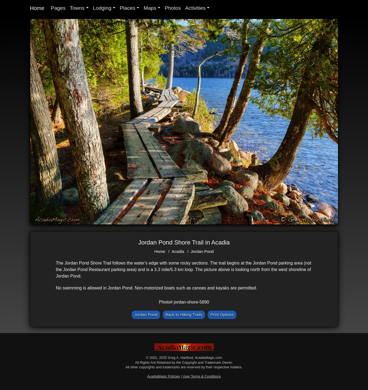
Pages (58, 8)
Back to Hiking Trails (183, 314)
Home (37, 8)
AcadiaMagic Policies (163, 376)
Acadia (178, 251)
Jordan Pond (202, 251)
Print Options (222, 314)
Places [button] (127, 8)
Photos (173, 8)
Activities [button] (195, 8)
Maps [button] (150, 8)
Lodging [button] (102, 8)
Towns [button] (77, 8)
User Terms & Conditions (202, 376)
